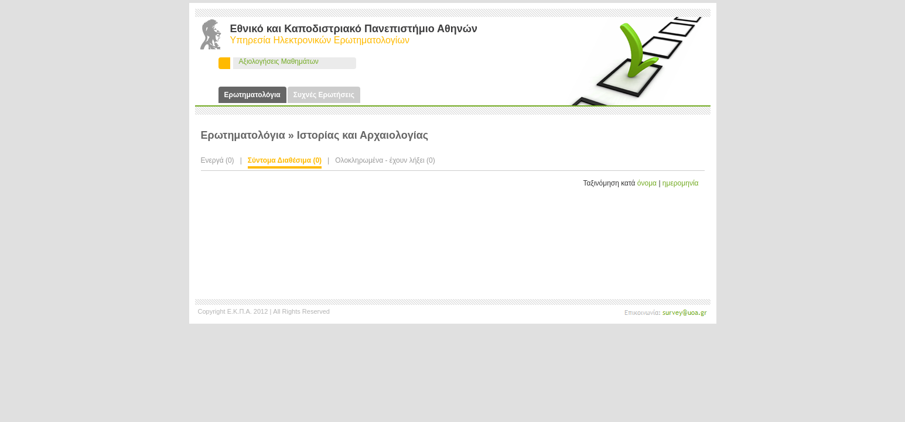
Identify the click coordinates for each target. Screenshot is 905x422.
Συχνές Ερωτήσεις (323, 95)
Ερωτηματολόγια (252, 95)
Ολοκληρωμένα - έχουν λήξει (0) (385, 160)
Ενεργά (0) (217, 160)
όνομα (647, 183)
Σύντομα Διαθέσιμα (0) (285, 160)
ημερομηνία (680, 183)
